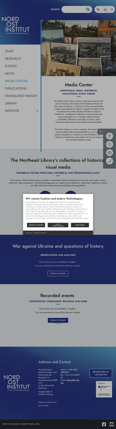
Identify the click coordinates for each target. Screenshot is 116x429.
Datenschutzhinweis (40, 233)
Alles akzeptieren (58, 225)
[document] (58, 209)
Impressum (29, 233)
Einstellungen (36, 225)
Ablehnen (80, 225)
